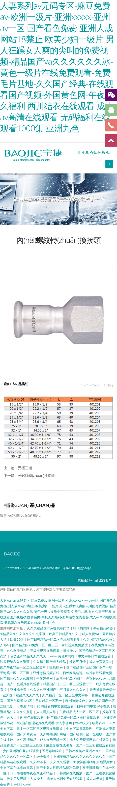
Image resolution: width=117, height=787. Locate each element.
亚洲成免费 (18, 689)
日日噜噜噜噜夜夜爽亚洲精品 (31, 773)
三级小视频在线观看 (45, 650)
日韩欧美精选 (73, 673)
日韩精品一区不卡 (49, 700)
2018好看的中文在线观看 (55, 706)
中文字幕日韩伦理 (79, 728)
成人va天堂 (94, 778)
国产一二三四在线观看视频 (95, 745)
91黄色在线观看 (32, 717)
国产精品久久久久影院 (17, 678)
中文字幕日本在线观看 (94, 656)
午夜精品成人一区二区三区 (80, 712)
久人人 (12, 717)
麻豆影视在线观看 (59, 745)
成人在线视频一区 (53, 739)
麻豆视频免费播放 (75, 645)
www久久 (82, 723)
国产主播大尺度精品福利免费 (58, 767)
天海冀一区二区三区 (15, 673)
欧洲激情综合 (75, 700)
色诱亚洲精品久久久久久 (28, 656)
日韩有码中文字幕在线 (93, 706)
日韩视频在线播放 (69, 773)
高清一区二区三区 (69, 678)
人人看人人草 (46, 712)
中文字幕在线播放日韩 (17, 767)
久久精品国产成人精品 (50, 661)
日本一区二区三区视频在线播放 (40, 728)
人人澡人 (37, 778)
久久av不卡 (38, 762)
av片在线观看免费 (99, 673)
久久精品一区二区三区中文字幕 (65, 695)
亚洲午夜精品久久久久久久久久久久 (79, 756)
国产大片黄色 (27, 734)
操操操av (69, 650)
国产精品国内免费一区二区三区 (35, 645)
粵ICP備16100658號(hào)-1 (73, 568)
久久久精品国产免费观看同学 (48, 628)
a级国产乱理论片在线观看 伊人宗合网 (45, 723)
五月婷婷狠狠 (52, 751)
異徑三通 (25, 467)
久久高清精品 (27, 739)
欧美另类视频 (17, 778)
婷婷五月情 (77, 661)
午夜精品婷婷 (103, 628)
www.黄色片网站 (62, 656)
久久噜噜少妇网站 (53, 734)
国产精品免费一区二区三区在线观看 (73, 717)
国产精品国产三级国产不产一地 (89, 667)
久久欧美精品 (17, 650)
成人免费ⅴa (91, 634)
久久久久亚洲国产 (43, 689)
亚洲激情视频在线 (46, 673)
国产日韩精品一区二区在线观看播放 (53, 639)
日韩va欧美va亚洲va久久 (84, 751)
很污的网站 (81, 628)
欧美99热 (17, 639)
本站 (110, 385)
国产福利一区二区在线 (86, 734)
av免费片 (43, 756)
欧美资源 (99, 723)
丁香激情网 (25, 706)
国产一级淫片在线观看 (23, 684)
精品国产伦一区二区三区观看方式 (68, 684)
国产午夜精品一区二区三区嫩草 (23, 667)
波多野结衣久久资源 (15, 661)
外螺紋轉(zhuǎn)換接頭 (36, 475)
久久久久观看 (60, 762)
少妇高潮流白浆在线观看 (21, 751)
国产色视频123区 (20, 700)
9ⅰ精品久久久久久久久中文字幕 (23, 634)
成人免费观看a (100, 661)
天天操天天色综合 (103, 689)
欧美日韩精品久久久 (64, 634)
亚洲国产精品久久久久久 (21, 695)
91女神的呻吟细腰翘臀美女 (93, 762)
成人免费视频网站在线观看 (90, 739)
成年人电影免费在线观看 (65, 778)
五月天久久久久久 (73, 689)
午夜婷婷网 (44, 678)
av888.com (21, 784)
